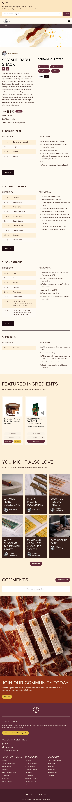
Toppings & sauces (31, 778)
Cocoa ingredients (31, 763)
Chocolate (28, 760)
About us (5, 769)
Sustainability (6, 766)
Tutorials (51, 775)
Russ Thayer (13, 509)
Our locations (52, 772)
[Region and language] (32, 14)
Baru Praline (44, 67)
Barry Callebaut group (9, 772)
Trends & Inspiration (8, 763)
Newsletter (5, 778)
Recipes (4, 25)
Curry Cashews (57, 67)
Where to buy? (7, 781)
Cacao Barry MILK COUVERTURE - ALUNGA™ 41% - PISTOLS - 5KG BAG (23, 303)
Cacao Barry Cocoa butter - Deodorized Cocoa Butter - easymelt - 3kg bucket (22, 312)
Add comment (63, 580)
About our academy (54, 760)
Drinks (27, 784)
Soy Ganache (44, 71)
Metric (41, 76)
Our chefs (51, 769)
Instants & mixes (30, 781)
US (46, 76)
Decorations (29, 775)
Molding (56, 71)
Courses (51, 766)
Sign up (7, 697)
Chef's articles (53, 763)
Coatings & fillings (31, 769)
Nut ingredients (30, 766)
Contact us (5, 775)
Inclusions (28, 772)
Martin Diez (13, 53)
